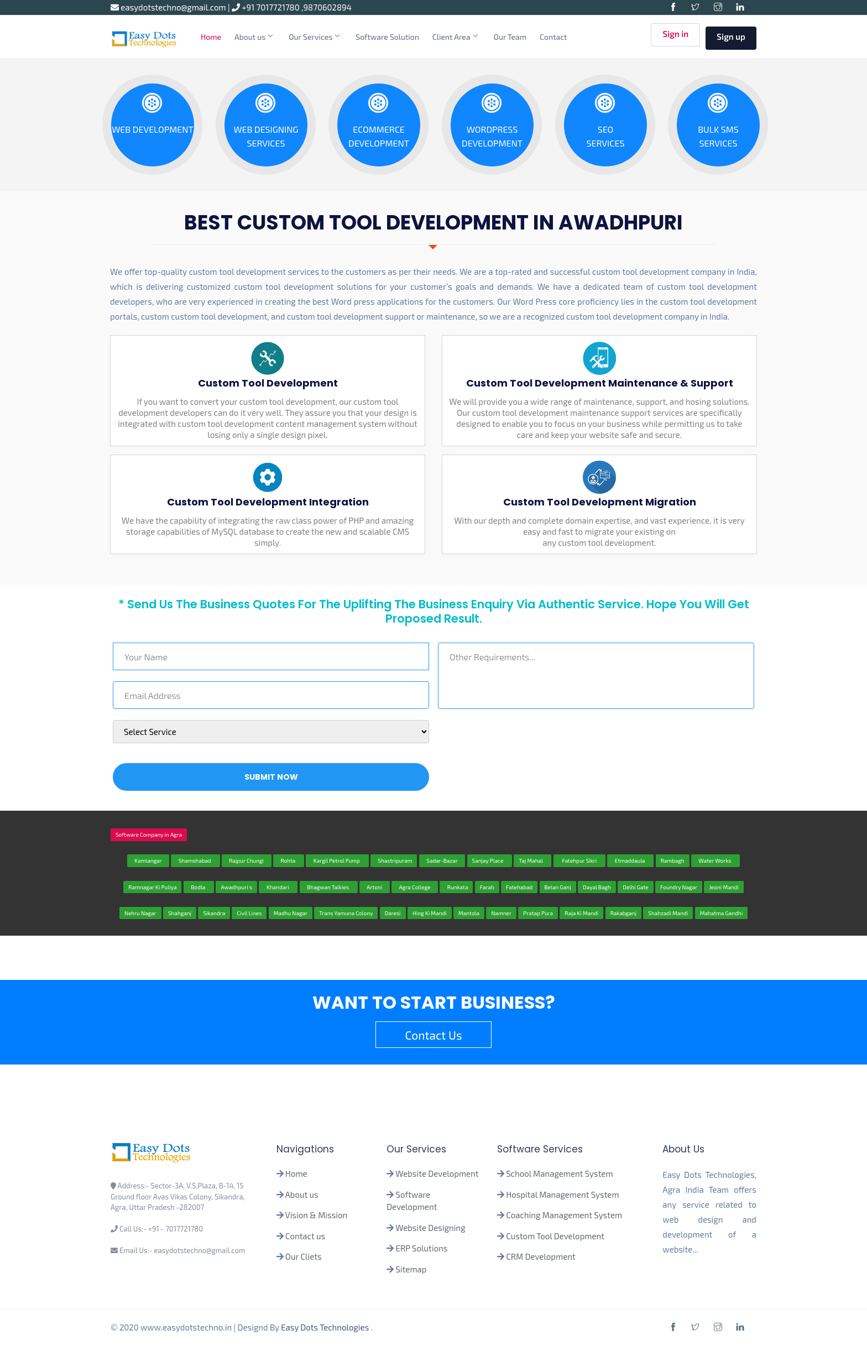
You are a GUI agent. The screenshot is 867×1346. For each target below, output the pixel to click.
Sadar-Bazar (442, 860)
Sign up (731, 36)
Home (211, 36)
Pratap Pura (538, 913)
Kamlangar (148, 860)
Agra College (414, 887)
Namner (501, 913)
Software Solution (387, 36)
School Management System (559, 1173)
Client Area (454, 36)
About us (253, 36)
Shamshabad (195, 860)
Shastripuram (393, 860)
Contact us (305, 1236)
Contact (553, 36)
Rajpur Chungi (247, 860)
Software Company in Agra (149, 834)
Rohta (288, 860)
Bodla (199, 887)
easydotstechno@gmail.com (169, 7)
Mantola (468, 913)
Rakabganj (623, 913)
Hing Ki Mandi (429, 913)
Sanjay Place (489, 860)
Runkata (456, 887)
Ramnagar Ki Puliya (152, 887)
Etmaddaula (630, 860)
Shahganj (179, 913)
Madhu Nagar (290, 913)
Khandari (278, 887)
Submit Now (271, 776)
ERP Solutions (422, 1248)
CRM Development (540, 1256)
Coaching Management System (564, 1215)
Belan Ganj (558, 887)
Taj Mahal (532, 860)
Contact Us (433, 1035)
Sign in (675, 37)
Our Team (510, 36)
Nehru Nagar (140, 913)
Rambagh (673, 860)
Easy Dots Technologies (325, 1327)
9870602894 (328, 7)
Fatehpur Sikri (579, 860)
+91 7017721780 (266, 7)
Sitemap (411, 1269)
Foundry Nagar (678, 887)
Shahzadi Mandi (668, 913)
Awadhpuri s (236, 887)
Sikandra (214, 913)
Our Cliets (303, 1256)
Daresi (393, 913)
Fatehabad (519, 887)
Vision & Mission (316, 1215)
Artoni (374, 887)
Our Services (314, 36)
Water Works (715, 860)
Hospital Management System (562, 1194)
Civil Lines (249, 913)
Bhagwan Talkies (329, 887)
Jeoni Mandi (723, 887)
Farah (487, 887)
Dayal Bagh (597, 887)
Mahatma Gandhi (721, 913)
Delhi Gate (635, 887)
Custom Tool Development (555, 1236)
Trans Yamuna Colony (346, 913)
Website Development (436, 1173)
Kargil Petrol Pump (337, 860)
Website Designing (430, 1228)
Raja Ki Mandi (581, 913)
